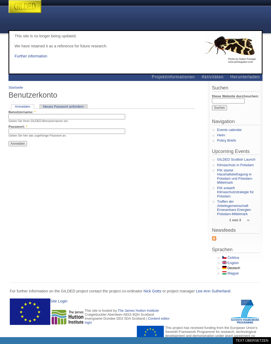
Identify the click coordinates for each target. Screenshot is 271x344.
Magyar (230, 273)
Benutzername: (22, 112)
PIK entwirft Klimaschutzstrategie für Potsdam (235, 192)
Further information (31, 56)
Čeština (230, 258)
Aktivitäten (213, 77)
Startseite (15, 87)
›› (248, 220)
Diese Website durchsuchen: (235, 96)
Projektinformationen (173, 77)
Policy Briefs (226, 140)
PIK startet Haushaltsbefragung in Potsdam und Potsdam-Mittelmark (235, 176)
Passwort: (17, 127)
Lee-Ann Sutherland (213, 291)
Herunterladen (245, 77)
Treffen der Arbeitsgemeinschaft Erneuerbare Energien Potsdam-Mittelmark (234, 208)
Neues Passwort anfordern (63, 106)
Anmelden (22, 106)
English (230, 263)
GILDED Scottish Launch (236, 159)
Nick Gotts (152, 291)
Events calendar (229, 130)
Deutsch (231, 268)
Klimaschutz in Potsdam (235, 165)
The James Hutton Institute (138, 311)
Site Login (58, 301)
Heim (221, 135)
